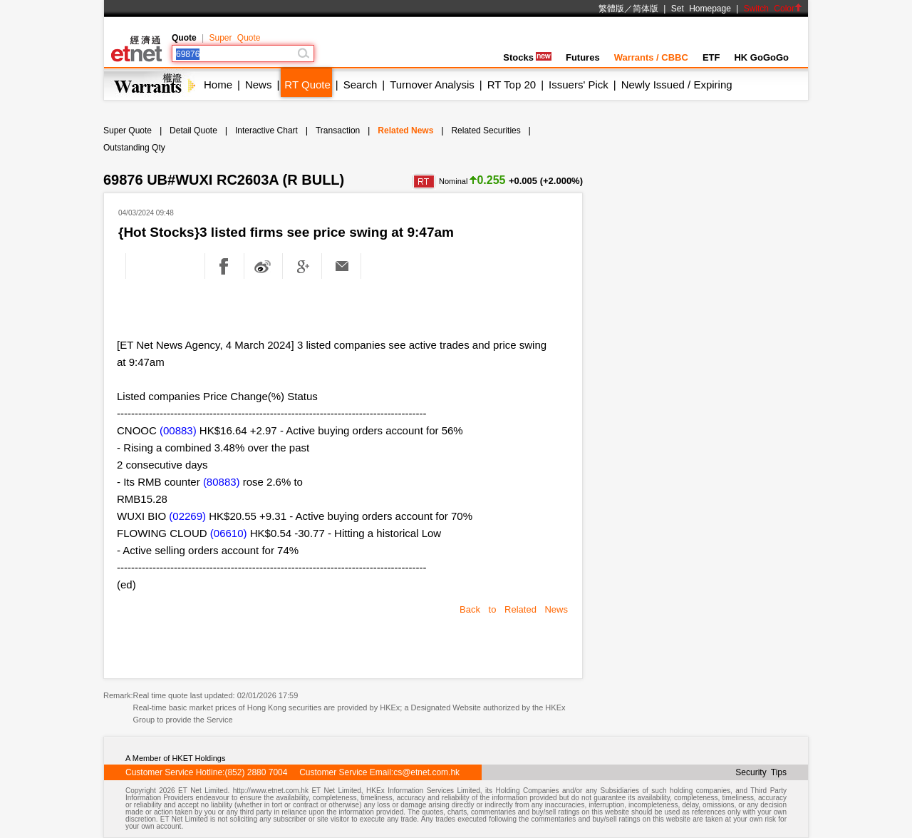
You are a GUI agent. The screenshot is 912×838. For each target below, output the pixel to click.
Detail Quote (193, 131)
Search (360, 84)
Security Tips (761, 772)
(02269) (187, 516)
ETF (711, 57)
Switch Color (773, 9)
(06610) (228, 533)
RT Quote (307, 84)
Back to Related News (514, 609)
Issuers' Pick (578, 84)
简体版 (645, 9)
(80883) (221, 482)
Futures (583, 57)
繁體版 (611, 9)
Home (218, 84)
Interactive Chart (266, 131)
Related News (405, 131)
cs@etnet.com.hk (426, 772)
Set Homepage (701, 9)
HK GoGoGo (761, 57)
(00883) (178, 430)
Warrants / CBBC (651, 57)
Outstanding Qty (134, 148)
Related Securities (485, 131)
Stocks (527, 57)
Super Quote (234, 38)
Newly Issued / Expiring (676, 84)
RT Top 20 (511, 84)
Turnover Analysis (432, 84)
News (258, 84)
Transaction (338, 131)
